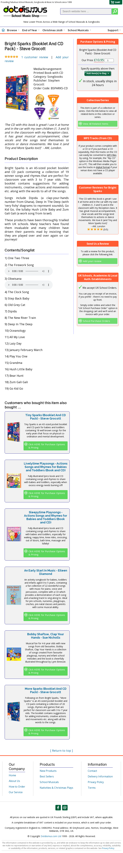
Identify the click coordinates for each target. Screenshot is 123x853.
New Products (48, 771)
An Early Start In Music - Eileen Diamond (45, 572)
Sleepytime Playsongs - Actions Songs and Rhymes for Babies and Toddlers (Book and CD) (45, 517)
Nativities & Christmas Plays (56, 787)
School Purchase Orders (96, 321)
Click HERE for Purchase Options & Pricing (47, 446)
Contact (92, 771)
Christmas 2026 (52, 30)
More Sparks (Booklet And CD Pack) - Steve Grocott (45, 690)
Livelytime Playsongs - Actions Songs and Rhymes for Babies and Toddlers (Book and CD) (45, 467)
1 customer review (34, 57)
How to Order (17, 786)
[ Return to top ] (61, 750)
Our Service (16, 792)
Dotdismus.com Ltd (51, 836)
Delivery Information (100, 776)
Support (113, 30)
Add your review (92, 261)
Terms (92, 787)
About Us (14, 781)
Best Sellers (47, 776)
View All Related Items (95, 123)
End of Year (29, 30)
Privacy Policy (96, 782)
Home (12, 775)
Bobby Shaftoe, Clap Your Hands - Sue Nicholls (45, 635)
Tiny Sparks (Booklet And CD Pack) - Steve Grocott (45, 416)
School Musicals (78, 30)
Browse (12, 30)
